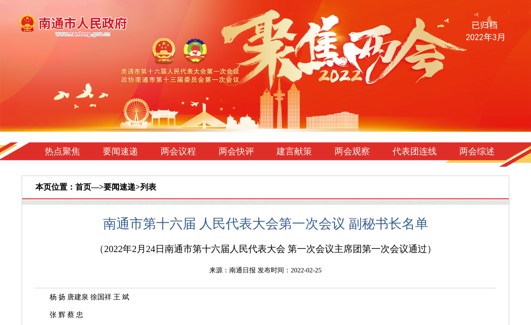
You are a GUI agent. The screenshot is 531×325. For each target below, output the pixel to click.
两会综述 (477, 151)
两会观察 (352, 151)
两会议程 (178, 151)
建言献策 (294, 151)
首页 (83, 187)
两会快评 (236, 151)
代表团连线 (414, 151)
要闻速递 (120, 151)
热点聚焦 (62, 151)
